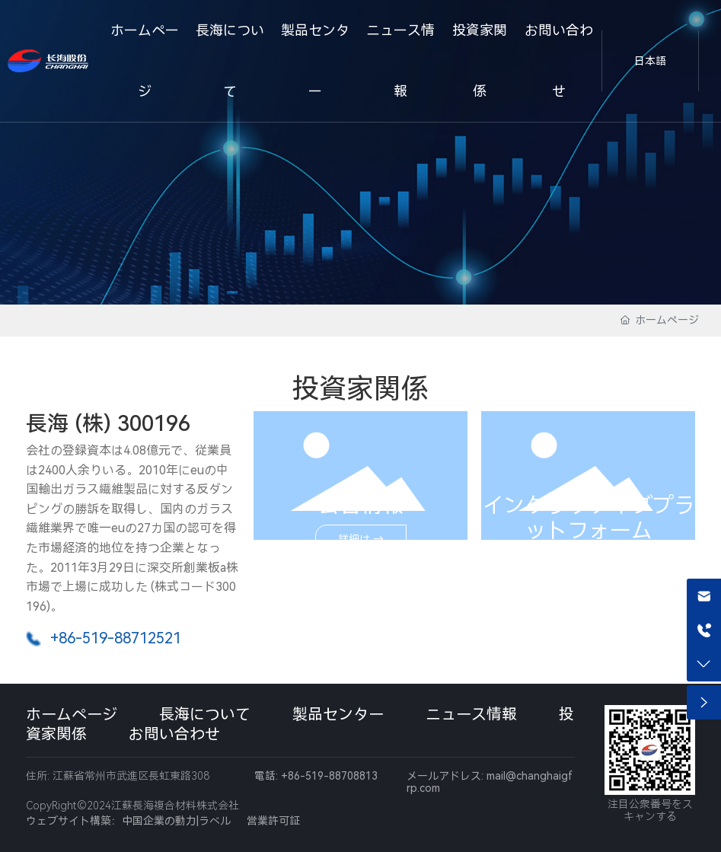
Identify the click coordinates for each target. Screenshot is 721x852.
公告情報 (361, 505)
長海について (204, 714)
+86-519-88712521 (115, 638)
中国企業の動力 (159, 821)
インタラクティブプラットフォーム (588, 518)
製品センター (338, 714)
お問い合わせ (174, 734)
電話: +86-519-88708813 (316, 776)
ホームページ (71, 714)
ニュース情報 (471, 714)
